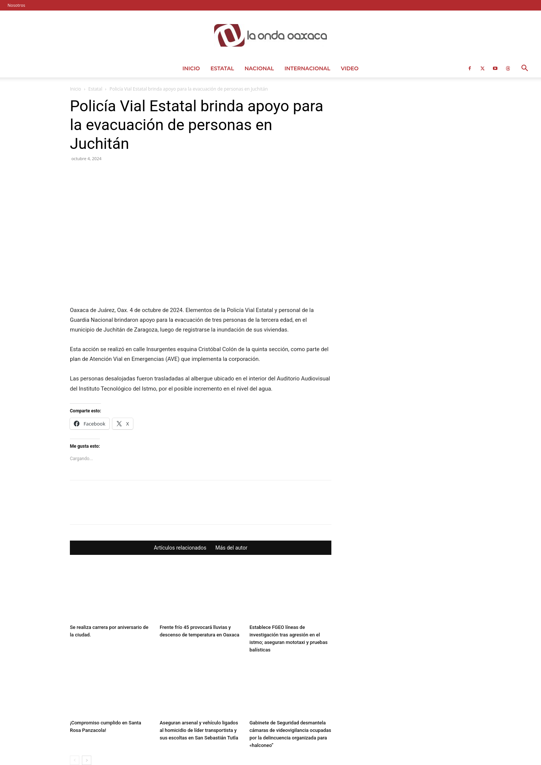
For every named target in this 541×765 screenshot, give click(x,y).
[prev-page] (74, 713)
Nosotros (16, 5)
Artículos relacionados (180, 501)
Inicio (191, 68)
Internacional (307, 68)
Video (349, 68)
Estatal (222, 68)
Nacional (259, 68)
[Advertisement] (410, 144)
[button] (524, 69)
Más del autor (231, 501)
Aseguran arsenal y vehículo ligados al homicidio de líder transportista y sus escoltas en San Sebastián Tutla (199, 683)
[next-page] (86, 713)
